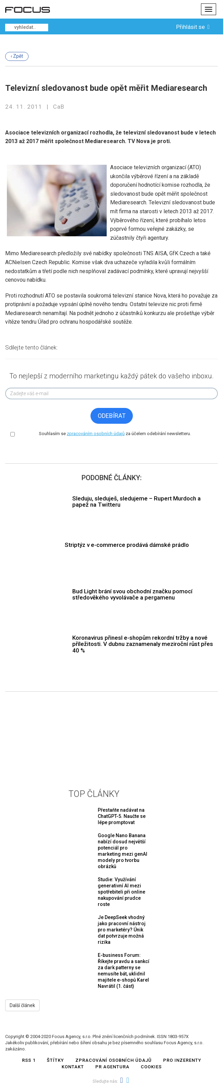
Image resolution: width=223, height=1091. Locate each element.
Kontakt (73, 1066)
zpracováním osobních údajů (96, 433)
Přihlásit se (193, 26)
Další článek (22, 1005)
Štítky (55, 1060)
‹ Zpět (17, 56)
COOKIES (151, 1066)
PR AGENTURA (112, 1066)
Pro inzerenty (182, 1060)
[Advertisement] (111, 735)
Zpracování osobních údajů (113, 1060)
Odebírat (112, 415)
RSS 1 (28, 1060)
